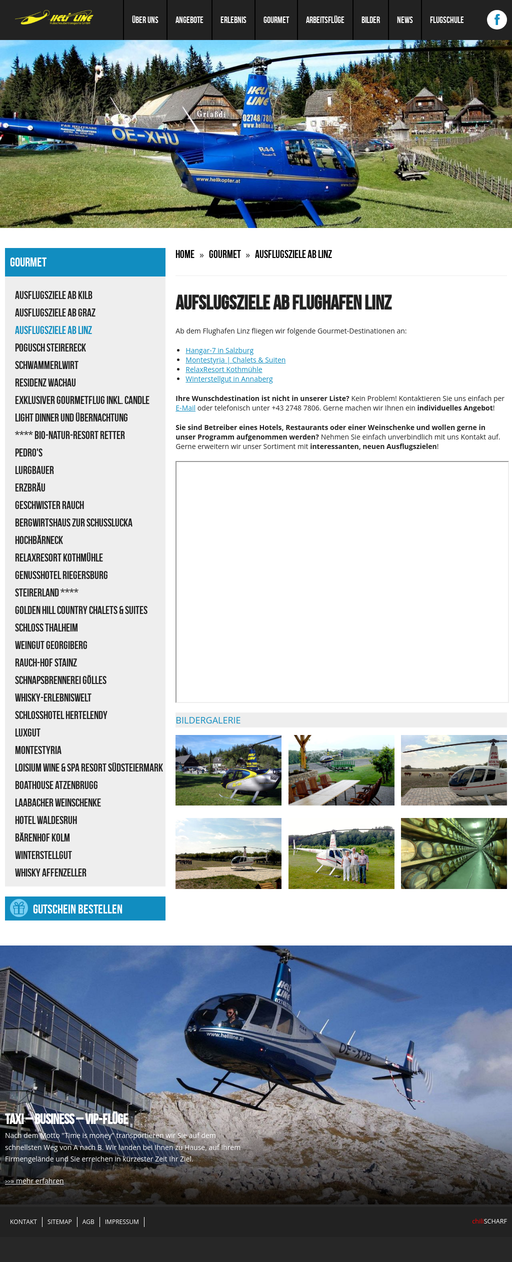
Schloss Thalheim (46, 628)
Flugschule (447, 20)
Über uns (145, 20)
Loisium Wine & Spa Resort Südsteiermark (89, 768)
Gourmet (276, 20)
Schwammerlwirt (46, 365)
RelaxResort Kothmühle (59, 558)
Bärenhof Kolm (42, 838)
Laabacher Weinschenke (58, 802)
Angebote (190, 20)
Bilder (371, 20)
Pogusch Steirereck (50, 348)
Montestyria (38, 750)
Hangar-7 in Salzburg (220, 350)
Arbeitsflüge (325, 20)
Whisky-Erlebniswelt (53, 698)
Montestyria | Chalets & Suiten (236, 359)
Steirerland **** (46, 592)
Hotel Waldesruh (46, 820)
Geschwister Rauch (49, 505)
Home (185, 254)
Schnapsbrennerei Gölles (60, 680)
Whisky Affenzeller (50, 872)
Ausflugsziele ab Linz (53, 330)
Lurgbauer (34, 470)
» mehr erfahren (37, 1181)
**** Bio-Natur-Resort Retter (70, 435)
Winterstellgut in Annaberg (229, 379)
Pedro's (28, 452)
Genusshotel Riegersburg (61, 575)
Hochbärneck (39, 540)
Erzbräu (30, 488)
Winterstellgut (43, 855)
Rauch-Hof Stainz (46, 662)
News (405, 20)
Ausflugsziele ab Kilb (53, 295)
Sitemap (60, 1222)
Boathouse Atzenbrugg (56, 785)
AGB (88, 1222)
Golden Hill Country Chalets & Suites (81, 610)
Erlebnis (233, 20)
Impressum (122, 1222)
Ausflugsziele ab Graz (55, 312)
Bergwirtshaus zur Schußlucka (73, 522)
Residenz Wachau (45, 382)
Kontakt (23, 1222)
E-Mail (186, 407)
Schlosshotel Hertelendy (61, 715)
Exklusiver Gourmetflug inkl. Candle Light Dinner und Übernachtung (82, 409)
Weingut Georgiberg (51, 645)
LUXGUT (27, 732)
